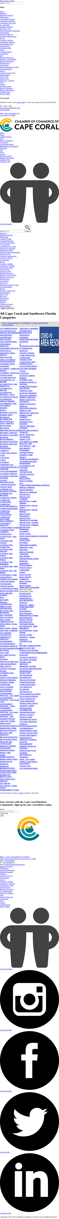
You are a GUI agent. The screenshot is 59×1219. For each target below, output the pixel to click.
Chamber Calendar (6, 40)
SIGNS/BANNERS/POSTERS (30, 669)
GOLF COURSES (6, 687)
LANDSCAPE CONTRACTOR (25, 359)
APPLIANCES (5, 351)
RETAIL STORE (25, 635)
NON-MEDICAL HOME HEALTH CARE (28, 443)
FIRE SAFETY (5, 666)
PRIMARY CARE (26, 547)
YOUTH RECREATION (28, 768)
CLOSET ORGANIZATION (7, 481)
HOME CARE (5, 753)
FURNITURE (5, 685)
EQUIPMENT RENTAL (9, 646)
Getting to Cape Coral (7, 73)
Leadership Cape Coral (8, 23)
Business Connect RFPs (8, 59)
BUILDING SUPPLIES (8, 433)
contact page (20, 102)
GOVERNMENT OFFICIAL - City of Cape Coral (9, 700)
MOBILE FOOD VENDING (25, 416)
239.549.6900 (4, 110)
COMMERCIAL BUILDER (6, 494)
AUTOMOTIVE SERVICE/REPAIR (7, 400)
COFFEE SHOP (6, 487)
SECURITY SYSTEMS (28, 660)
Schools (2, 302)
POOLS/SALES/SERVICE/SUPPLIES (33, 536)
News (2, 82)
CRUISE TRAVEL (7, 586)
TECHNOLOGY (25, 692)
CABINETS (4, 451)
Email (2, 809)
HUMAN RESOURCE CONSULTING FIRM (8, 771)
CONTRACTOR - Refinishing (6, 563)
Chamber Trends (5, 239)
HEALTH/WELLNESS (8, 739)
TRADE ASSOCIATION (28, 703)
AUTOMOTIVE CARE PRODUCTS (8, 385)
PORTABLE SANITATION (24, 539)
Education (3, 148)
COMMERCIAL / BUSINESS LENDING (8, 490)
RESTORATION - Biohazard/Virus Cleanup (28, 614)
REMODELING (25, 596)
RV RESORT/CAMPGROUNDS (30, 645)
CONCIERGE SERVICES (5, 524)
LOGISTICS (24, 373)
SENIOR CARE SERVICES (25, 663)
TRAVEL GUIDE (25, 717)
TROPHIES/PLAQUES (28, 719)
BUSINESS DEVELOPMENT (6, 438)
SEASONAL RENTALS (28, 657)
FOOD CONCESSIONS (9, 678)
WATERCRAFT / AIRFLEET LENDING (28, 739)
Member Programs (6, 27)
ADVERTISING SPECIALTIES (6, 338)
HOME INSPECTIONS (8, 759)
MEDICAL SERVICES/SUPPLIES (28, 407)
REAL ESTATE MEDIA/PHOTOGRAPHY (29, 586)
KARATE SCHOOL (26, 353)
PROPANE (23, 561)
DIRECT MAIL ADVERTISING (6, 607)
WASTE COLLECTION (28, 733)
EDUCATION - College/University (6, 621)
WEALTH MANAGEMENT (25, 743)
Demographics (5, 75)
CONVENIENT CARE (8, 575)
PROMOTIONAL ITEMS (29, 559)
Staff (1, 139)
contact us (21, 793)
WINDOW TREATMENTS (25, 754)
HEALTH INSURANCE (9, 737)
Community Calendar (7, 42)
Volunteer (3, 874)
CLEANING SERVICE (8, 474)
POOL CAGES (25, 534)
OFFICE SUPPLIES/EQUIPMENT (29, 458)
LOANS (22, 371)
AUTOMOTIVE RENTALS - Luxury (7, 394)
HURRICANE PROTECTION (6, 776)
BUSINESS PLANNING (9, 442)
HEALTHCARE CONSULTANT (6, 743)
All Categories (8, 325)
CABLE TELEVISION (8, 453)
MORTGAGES (25, 420)
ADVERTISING (6, 335)
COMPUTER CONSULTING (5, 501)
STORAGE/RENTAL (27, 682)
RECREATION (25, 594)
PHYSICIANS (24, 495)
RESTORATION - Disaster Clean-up (26, 619)
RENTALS (23, 603)
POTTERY (23, 543)
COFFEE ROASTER (8, 485)
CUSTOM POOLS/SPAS (9, 589)
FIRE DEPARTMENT (8, 664)
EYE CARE (4, 653)
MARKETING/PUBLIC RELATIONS (28, 387)
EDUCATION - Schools (8, 628)
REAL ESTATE (25, 575)
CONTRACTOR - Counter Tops (6, 546)
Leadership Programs (7, 19)
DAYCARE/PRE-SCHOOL (6, 594)
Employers (3, 283)
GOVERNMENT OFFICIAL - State (6, 715)
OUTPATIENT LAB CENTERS (26, 467)
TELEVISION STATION (28, 696)
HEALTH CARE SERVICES (6, 734)
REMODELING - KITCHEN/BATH (26, 599)
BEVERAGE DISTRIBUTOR (6, 418)
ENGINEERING (6, 641)
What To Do (4, 77)
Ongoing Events (5, 48)
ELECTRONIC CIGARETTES (6, 634)
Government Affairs (7, 144)
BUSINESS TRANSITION (5, 447)
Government (4, 65)
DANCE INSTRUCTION (9, 591)
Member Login (5, 162)
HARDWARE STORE (8, 728)
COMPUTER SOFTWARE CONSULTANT (6, 513)
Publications (4, 17)
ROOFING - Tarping (27, 637)
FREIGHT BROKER (8, 680)
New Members (26, 323)
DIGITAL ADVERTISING (6, 603)
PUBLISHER (24, 570)
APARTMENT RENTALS (9, 348)
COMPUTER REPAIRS (9, 509)
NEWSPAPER (24, 437)
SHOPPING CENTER (27, 666)
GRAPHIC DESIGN (7, 719)
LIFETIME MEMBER (27, 369)
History (2, 71)
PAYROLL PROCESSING (25, 478)
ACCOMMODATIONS (8, 328)
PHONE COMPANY (27, 487)
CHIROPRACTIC (7, 465)
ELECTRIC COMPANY (9, 631)
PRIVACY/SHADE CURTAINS (26, 553)
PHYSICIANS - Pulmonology (25, 528)
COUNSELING (6, 584)
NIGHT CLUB (24, 439)
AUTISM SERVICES (8, 378)
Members (3, 13)
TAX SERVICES (25, 687)
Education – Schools (7, 81)
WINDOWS (23, 757)
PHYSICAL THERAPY (28, 492)
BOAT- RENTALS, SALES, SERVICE (7, 422)
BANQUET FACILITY (8, 412)
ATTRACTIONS (6, 375)
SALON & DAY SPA (27, 648)
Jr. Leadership (5, 25)
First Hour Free (5, 29)
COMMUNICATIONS (8, 498)
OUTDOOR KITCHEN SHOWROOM (28, 462)
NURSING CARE (26, 455)
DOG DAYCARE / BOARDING (7, 612)
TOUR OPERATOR (26, 701)
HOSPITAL (4, 764)
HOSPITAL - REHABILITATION (7, 767)
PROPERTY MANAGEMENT (25, 564)
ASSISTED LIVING (7, 364)
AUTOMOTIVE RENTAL (6, 389)
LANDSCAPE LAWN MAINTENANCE (27, 363)
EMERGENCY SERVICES (5, 638)
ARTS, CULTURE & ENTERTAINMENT (7, 361)
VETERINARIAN (26, 728)
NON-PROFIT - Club (27, 446)
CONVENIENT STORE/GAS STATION (9, 578)
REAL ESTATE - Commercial (25, 578)
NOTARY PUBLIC (26, 453)
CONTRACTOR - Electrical (6, 550)
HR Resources (5, 63)
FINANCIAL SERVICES (9, 662)
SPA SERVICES (25, 678)
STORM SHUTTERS (27, 685)
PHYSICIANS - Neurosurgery (25, 515)
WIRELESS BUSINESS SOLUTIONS (28, 763)
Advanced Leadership (7, 21)
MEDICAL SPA (25, 411)
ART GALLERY (6, 357)
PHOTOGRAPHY (26, 490)
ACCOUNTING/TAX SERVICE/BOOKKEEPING (10, 332)
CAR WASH (4, 458)
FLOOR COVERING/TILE (7, 672)
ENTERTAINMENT (7, 644)
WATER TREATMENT (28, 735)
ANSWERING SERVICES (5, 345)
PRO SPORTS (24, 556)
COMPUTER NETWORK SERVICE (8, 505)
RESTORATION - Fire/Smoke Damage (26, 623)
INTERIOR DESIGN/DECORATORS (28, 338)
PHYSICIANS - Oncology (28, 522)
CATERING (4, 462)
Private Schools (5, 306)
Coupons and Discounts (40, 323)
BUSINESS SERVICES (8, 444)
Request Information (7, 90)
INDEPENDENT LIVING (9, 790)
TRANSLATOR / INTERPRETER (25, 709)
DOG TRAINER (6, 615)
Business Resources (7, 58)
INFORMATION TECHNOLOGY (25, 332)
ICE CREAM (5, 783)
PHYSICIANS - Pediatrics (29, 525)
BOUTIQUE (4, 428)
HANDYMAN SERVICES (9, 726)
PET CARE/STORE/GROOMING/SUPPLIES (34, 484)
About (2, 50)
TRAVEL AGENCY (26, 715)
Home (2, 11)
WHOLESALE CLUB (27, 750)
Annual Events (5, 46)
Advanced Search (14, 323)
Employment (4, 79)
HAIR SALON (5, 723)
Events (2, 38)
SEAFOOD (23, 655)
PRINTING (23, 550)
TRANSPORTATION (27, 712)
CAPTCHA (4, 813)
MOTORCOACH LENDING (25, 423)
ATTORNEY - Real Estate (9, 373)
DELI (2, 597)
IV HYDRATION (25, 348)
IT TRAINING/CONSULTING (29, 345)
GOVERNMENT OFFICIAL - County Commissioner (7, 706)
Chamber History (6, 52)
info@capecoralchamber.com (10, 108)
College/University (6, 304)
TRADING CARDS (26, 706)
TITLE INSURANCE (27, 699)
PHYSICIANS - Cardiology (25, 498)
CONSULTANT (6, 534)
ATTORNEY (5, 366)
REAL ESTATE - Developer (25, 582)
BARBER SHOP (6, 415)
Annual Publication (6, 241)
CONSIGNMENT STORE (9, 528)
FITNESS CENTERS (8, 669)
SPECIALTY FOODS (27, 680)
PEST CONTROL (26, 481)
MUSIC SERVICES (26, 435)
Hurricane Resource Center (9, 67)
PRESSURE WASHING (28, 545)
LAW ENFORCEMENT (28, 366)
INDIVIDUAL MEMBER (28, 328)
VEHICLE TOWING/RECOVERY (28, 725)
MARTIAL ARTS (25, 391)
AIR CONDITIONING (8, 342)
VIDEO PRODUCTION (28, 731)
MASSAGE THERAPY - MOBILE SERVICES (28, 396)
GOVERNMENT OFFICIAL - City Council (9, 695)
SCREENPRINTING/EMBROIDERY (33, 653)
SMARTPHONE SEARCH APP (25, 672)
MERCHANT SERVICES (29, 413)
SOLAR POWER (25, 675)
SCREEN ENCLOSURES (28, 650)
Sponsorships (4, 33)
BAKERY (3, 408)
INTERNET (23, 342)
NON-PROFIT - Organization (25, 449)
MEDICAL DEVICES (27, 404)
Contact (2, 84)
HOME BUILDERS (7, 750)
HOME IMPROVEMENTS (7, 756)
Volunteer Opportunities (8, 36)
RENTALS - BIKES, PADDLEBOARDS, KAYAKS (27, 607)
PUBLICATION (25, 568)
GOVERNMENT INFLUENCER (6, 690)
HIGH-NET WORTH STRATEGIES (8, 747)
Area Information (6, 69)
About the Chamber (6, 893)
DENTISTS (4, 600)
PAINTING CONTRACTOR (25, 471)
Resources (3, 296)
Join (1, 56)
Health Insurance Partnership (10, 31)
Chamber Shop (5, 92)
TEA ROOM (24, 689)
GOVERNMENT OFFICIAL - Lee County (9, 711)
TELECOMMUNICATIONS (30, 694)
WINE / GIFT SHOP (27, 759)
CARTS (3, 460)
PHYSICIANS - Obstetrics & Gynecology (28, 519)
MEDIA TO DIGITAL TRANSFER (27, 401)
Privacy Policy (5, 94)
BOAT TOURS (5, 426)
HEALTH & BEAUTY (8, 730)
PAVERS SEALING (26, 474)
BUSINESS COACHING (9, 435)
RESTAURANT (25, 611)
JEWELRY (23, 351)
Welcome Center (5, 86)
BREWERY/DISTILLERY (10, 430)
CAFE (2, 455)
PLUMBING (24, 531)
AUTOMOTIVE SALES (9, 397)
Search (2, 3)
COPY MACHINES (7, 581)
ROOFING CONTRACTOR (25, 640)
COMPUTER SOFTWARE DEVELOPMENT (6, 519)
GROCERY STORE (7, 721)
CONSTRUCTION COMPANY (7, 531)
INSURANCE (24, 335)
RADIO (22, 572)
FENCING (4, 659)
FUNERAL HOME (7, 682)
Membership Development (9, 146)
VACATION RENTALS (28, 722)
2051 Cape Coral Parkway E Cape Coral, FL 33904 (18, 859)
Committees (4, 54)
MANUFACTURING (27, 376)
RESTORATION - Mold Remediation (28, 627)
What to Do (4, 295)
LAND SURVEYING (27, 355)
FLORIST (3, 675)
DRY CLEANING (6, 617)
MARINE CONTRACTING (26, 379)
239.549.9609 (8, 862)
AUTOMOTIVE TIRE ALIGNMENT (8, 404)
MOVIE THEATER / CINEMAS (27, 427)
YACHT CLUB (25, 766)
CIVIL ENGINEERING (9, 471)
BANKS (3, 410)
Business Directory (6, 15)
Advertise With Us (6, 34)
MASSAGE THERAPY (28, 393)
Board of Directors (6, 88)
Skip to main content (7, 1)
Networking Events (6, 44)
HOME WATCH (6, 762)
